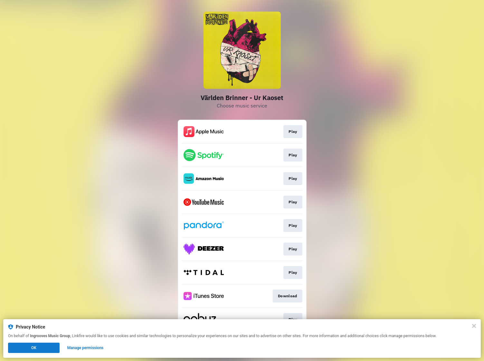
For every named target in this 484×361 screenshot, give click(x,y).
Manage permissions (85, 348)
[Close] (474, 326)
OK (33, 348)
